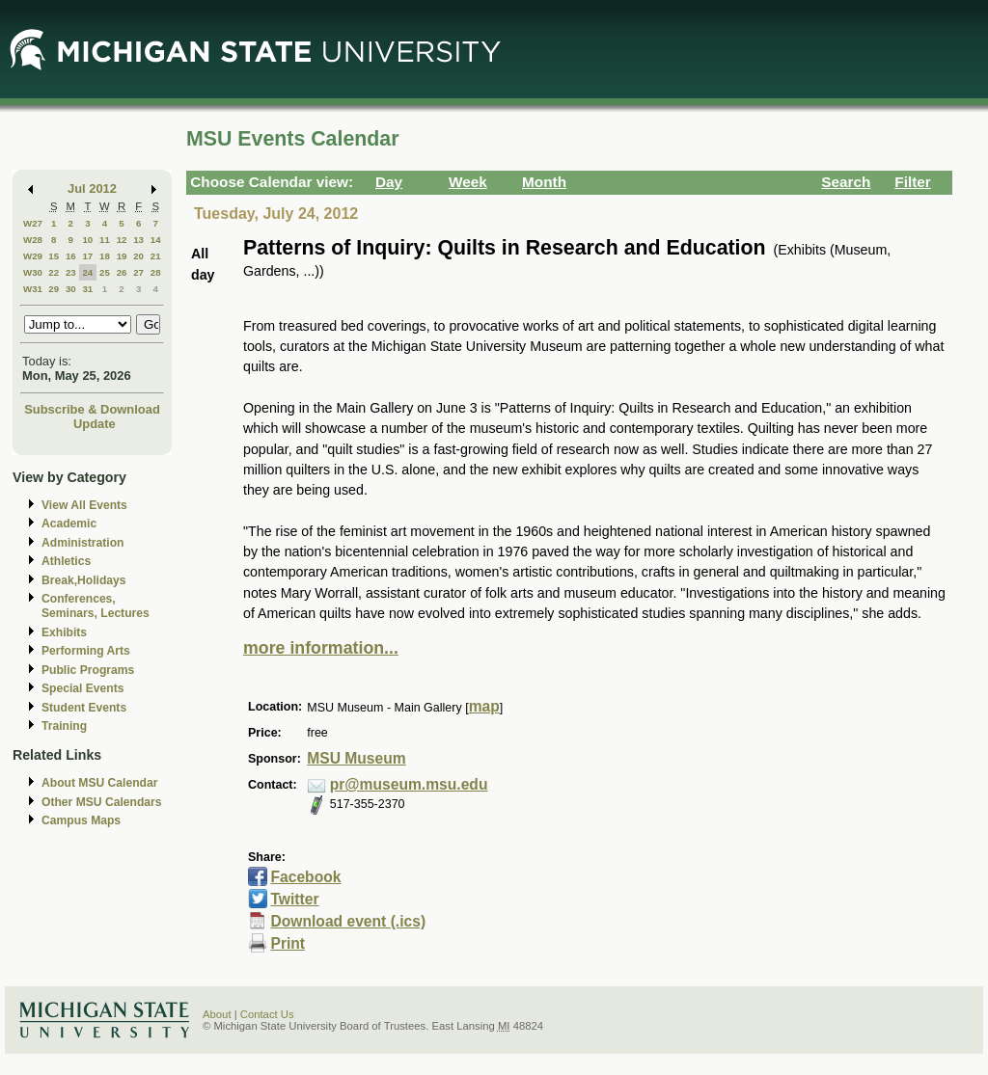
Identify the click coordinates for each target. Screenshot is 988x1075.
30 (71, 288)
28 (156, 272)
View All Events (84, 505)
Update (94, 424)
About (217, 1014)
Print (287, 943)
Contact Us (267, 1014)
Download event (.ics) (347, 921)
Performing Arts (85, 651)
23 (71, 272)
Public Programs (87, 670)
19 (122, 256)
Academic (68, 523)
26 (122, 272)
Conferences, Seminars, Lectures (95, 606)
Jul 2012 (92, 188)
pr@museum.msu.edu (409, 784)
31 (87, 288)
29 (53, 288)
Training (64, 726)
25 (104, 272)
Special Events (82, 688)
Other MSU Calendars (101, 802)
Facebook (305, 877)
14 (156, 239)
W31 (32, 288)
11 (104, 239)
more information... (320, 648)
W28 (32, 239)
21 (156, 256)
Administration (82, 543)
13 (138, 239)
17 (87, 256)
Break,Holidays (83, 580)
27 (138, 272)
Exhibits (64, 632)
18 (104, 256)
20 (138, 256)
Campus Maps (81, 820)
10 (87, 239)
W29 (32, 256)
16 (71, 256)
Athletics (66, 561)
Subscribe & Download (92, 409)
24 (87, 272)
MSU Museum (356, 758)
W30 (32, 272)
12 (122, 239)
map (484, 706)
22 (53, 272)
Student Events (83, 707)
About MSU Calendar (99, 783)
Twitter (294, 899)
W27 (32, 223)
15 (53, 256)
